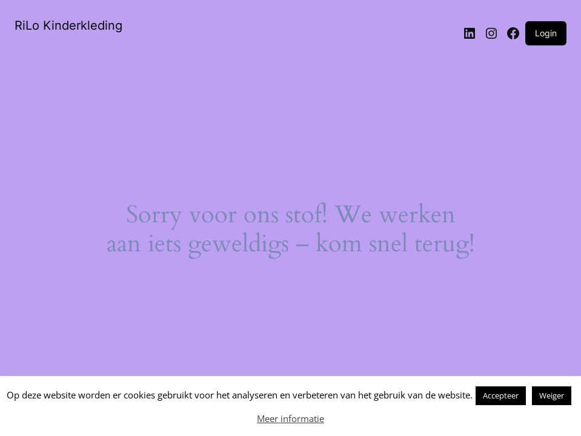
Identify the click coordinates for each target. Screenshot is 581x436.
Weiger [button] (551, 395)
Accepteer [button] (501, 395)
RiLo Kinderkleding (68, 25)
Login (546, 33)
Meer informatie (290, 418)
